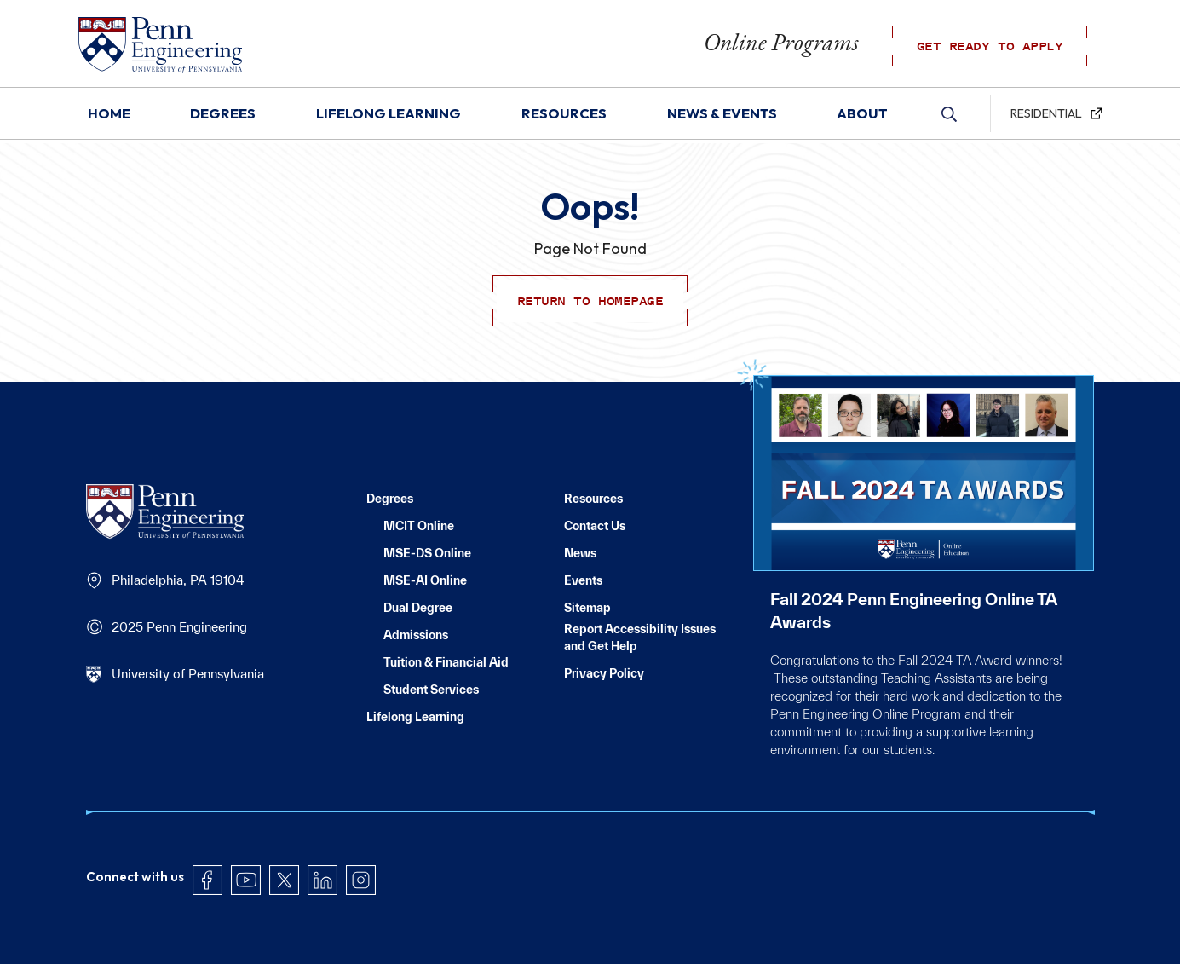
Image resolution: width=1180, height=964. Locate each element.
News (580, 553)
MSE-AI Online (425, 580)
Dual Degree (417, 608)
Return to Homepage (590, 300)
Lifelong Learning (415, 717)
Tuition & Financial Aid (446, 662)
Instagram (361, 845)
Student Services (431, 689)
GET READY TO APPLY (1005, 50)
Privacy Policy (604, 673)
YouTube (246, 845)
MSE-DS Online (427, 553)
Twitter (284, 845)
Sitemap (587, 608)
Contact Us (594, 526)
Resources (593, 498)
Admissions (415, 635)
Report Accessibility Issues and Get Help (640, 637)
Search (950, 116)
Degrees (389, 498)
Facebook (207, 845)
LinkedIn (322, 845)
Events (583, 580)
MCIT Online (418, 526)
